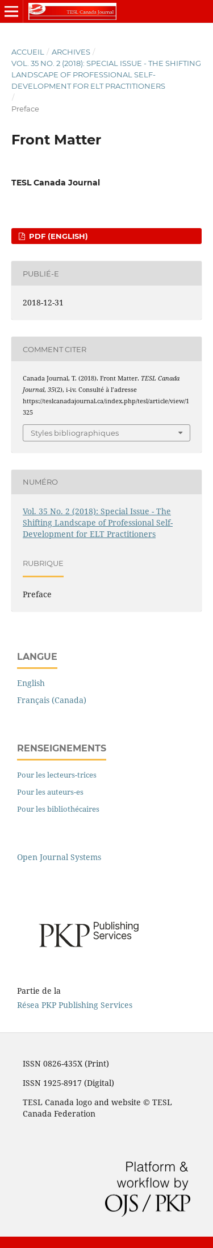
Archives (71, 51)
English (31, 682)
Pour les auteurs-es (50, 792)
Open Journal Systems (59, 857)
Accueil (27, 51)
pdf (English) (57, 236)
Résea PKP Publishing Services (74, 1004)
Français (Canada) (51, 700)
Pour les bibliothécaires (58, 809)
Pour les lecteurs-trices (57, 775)
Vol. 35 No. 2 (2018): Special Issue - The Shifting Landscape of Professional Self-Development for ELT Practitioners (106, 74)
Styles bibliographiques (75, 432)
